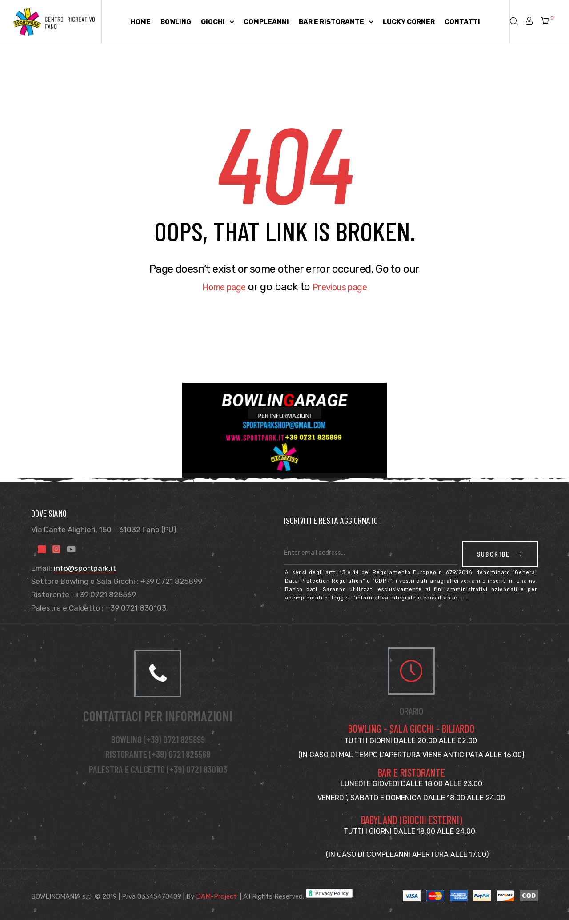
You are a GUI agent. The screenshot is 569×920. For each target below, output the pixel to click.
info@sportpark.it (85, 568)
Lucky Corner (409, 22)
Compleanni (266, 22)
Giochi (217, 22)
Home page (217, 287)
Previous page (345, 287)
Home (141, 22)
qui (463, 598)
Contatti (462, 22)
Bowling (175, 22)
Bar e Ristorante (336, 22)
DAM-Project (216, 896)
